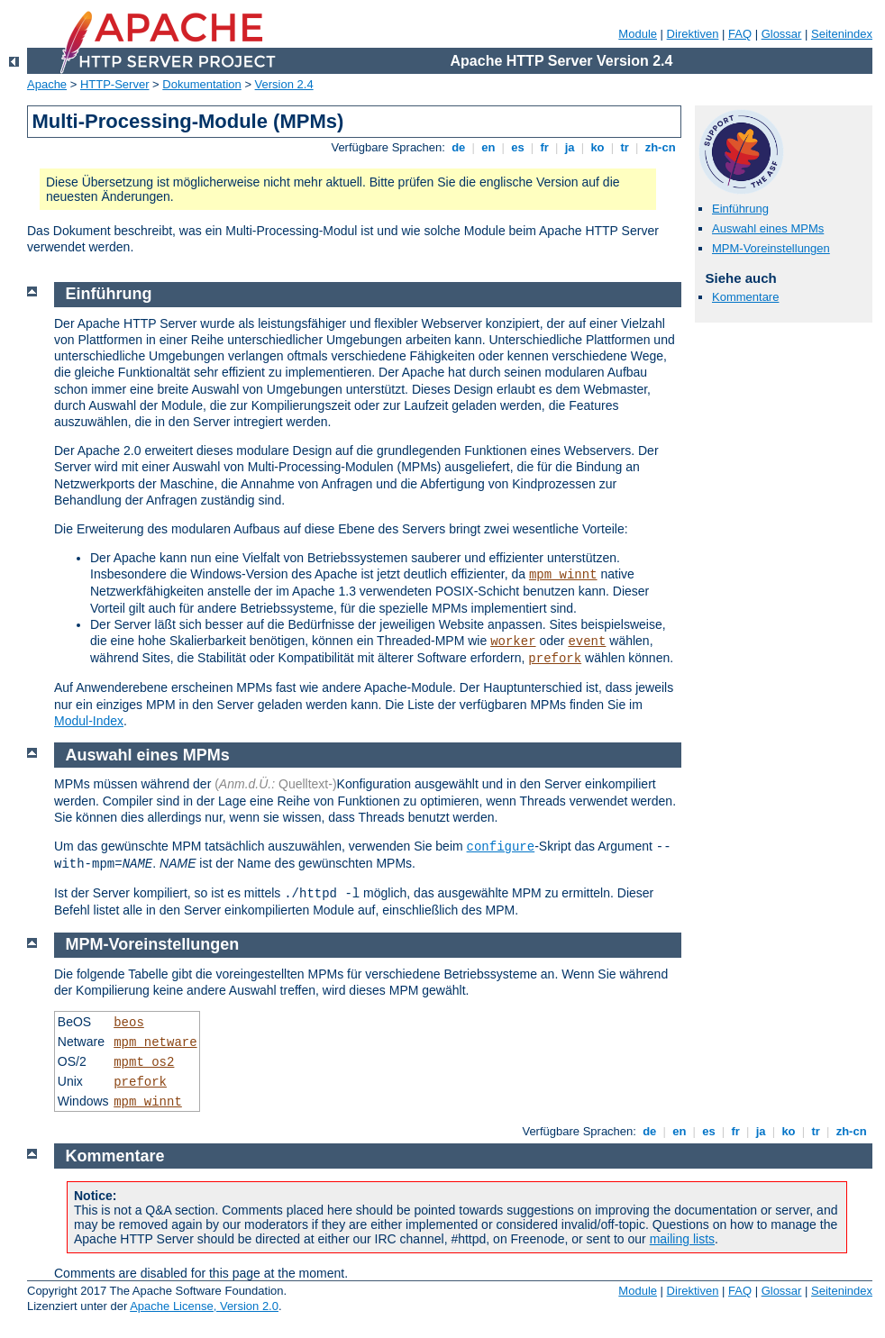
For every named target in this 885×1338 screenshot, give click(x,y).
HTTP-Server (115, 84)
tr (625, 147)
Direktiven (693, 34)
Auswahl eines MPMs (768, 228)
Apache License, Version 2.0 (204, 1306)
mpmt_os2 (144, 1062)
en (488, 147)
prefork (554, 658)
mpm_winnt (563, 575)
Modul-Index (88, 721)
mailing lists (682, 1239)
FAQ (740, 34)
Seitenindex (841, 34)
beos (129, 1022)
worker (512, 641)
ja (569, 147)
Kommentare (745, 297)
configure (501, 847)
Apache (47, 84)
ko (597, 147)
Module (637, 34)
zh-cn (660, 147)
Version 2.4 (284, 84)
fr (544, 147)
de (459, 147)
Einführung (740, 208)
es (518, 147)
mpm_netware (155, 1042)
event (587, 641)
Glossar (782, 34)
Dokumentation (201, 84)
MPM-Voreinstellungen (771, 248)
